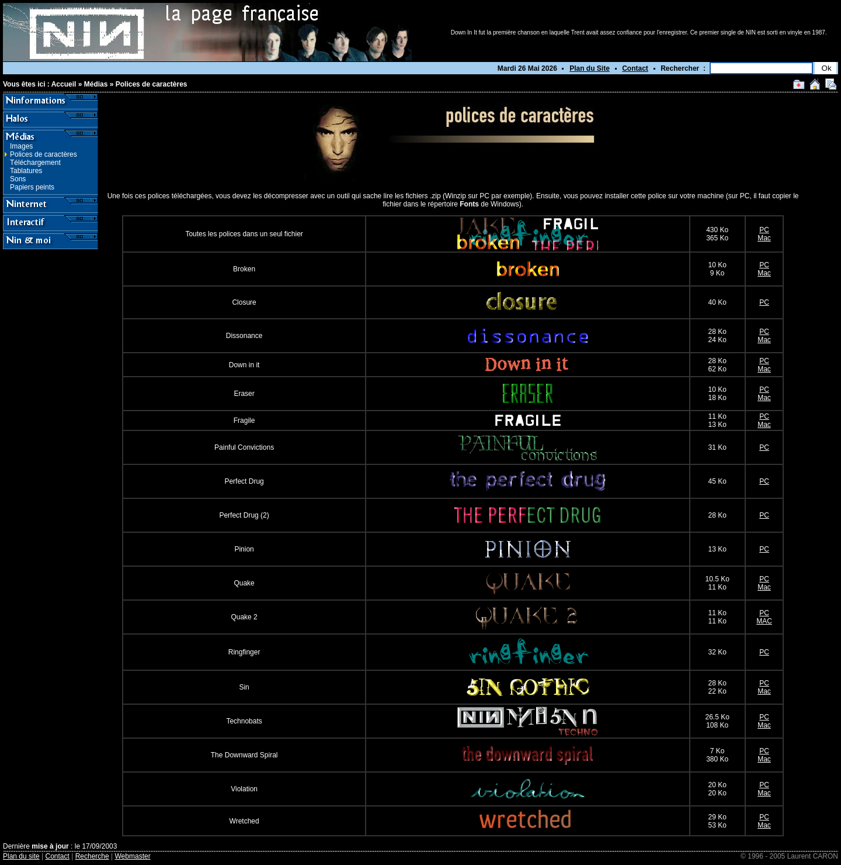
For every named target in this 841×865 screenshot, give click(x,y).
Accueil (64, 84)
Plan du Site (589, 68)
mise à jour (50, 846)
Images (21, 146)
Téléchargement (35, 162)
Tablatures (26, 171)
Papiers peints (32, 187)
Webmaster (133, 856)
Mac (764, 238)
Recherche (92, 856)
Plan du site (21, 856)
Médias (96, 84)
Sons (18, 179)
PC (764, 230)
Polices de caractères (151, 84)
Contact (635, 68)
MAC (764, 621)
